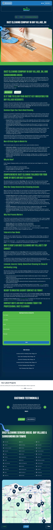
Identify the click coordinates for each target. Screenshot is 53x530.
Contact (16, 88)
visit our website (24, 300)
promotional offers (12, 301)
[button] (48, 526)
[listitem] (26, 409)
